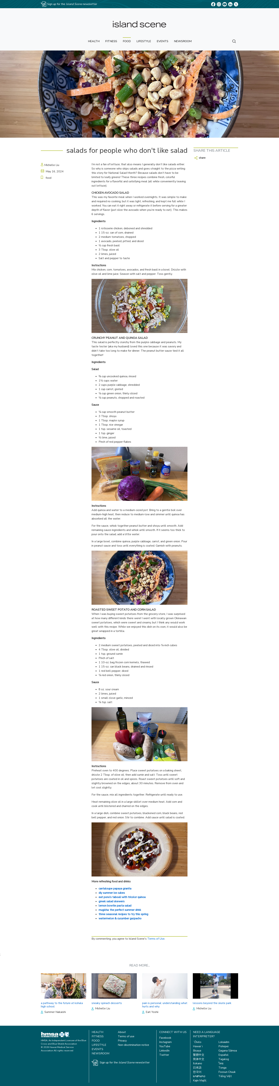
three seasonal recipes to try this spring (123, 914)
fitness (111, 41)
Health (97, 1032)
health (94, 41)
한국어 (197, 1072)
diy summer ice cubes (112, 893)
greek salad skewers (112, 901)
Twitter (164, 1055)
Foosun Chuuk (227, 1072)
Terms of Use (156, 939)
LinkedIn (164, 1051)
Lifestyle (99, 1045)
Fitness (98, 1036)
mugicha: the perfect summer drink (120, 910)
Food (96, 1041)
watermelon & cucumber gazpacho (120, 918)
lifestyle (143, 41)
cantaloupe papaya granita (115, 889)
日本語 (197, 1068)
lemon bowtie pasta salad (115, 906)
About (122, 1032)
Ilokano (197, 1063)
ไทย (220, 1063)
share (200, 158)
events (162, 41)
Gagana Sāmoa (227, 1051)
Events (97, 1049)
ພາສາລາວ (199, 1076)
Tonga (222, 1068)
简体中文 (198, 1059)
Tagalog (223, 1059)
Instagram (165, 1042)
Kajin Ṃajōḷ (199, 1080)
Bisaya (197, 1051)
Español (223, 1055)
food (127, 41)
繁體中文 (198, 1055)
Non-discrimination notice (133, 1045)
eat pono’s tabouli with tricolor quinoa (122, 897)
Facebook (165, 1038)
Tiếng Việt (225, 1076)
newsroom (183, 41)
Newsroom (100, 1053)
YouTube (164, 1046)
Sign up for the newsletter (125, 1062)
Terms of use (126, 1036)
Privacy (122, 1041)
